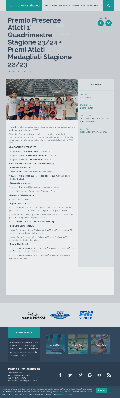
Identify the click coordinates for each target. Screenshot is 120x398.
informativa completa (64, 394)
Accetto (101, 390)
